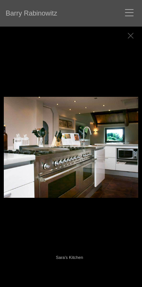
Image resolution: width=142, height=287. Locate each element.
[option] (71, 151)
